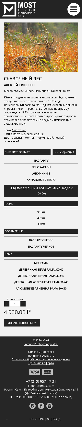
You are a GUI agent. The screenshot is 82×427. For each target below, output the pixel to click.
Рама (8, 254)
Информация (64, 152)
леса (30, 134)
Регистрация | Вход (44, 419)
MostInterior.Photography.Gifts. (41, 342)
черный (59, 137)
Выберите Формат (17, 152)
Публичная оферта (41, 363)
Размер (10, 203)
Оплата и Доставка (41, 352)
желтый (30, 137)
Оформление (14, 231)
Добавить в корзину (22, 322)
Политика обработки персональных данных (41, 359)
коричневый (45, 137)
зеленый (17, 137)
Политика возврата (41, 355)
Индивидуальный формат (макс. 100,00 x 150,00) (41, 190)
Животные (19, 130)
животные (18, 134)
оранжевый (11, 141)
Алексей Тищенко (19, 85)
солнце (39, 134)
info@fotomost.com (41, 386)
